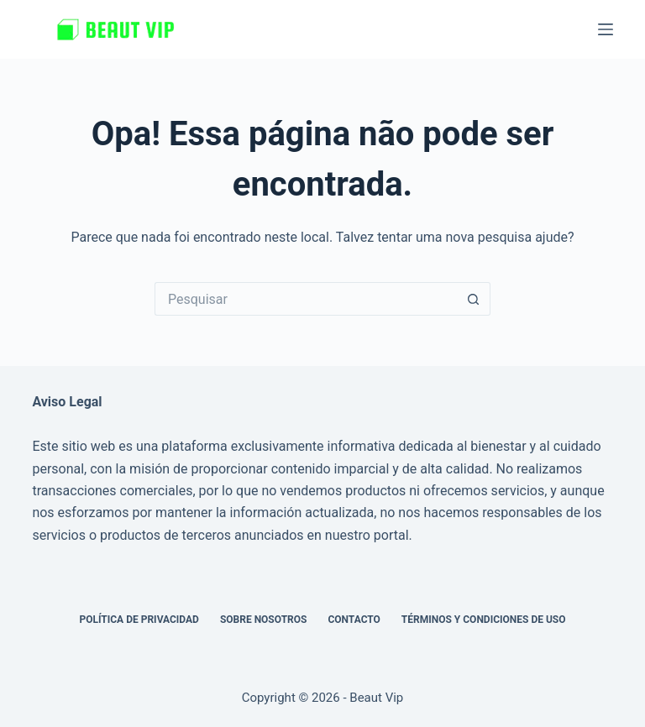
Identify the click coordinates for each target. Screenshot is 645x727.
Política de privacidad (138, 619)
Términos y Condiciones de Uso (483, 619)
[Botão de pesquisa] (473, 299)
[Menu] (605, 29)
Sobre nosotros (263, 619)
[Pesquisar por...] (306, 299)
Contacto (354, 619)
